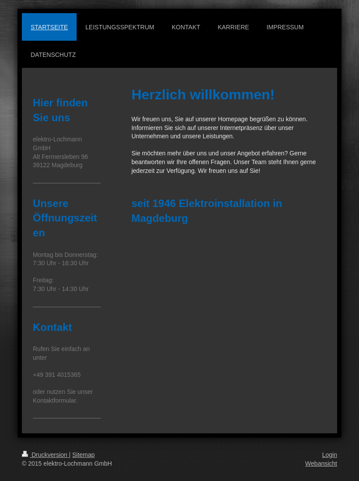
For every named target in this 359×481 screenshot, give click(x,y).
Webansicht (321, 463)
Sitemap (83, 454)
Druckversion (45, 454)
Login (329, 454)
